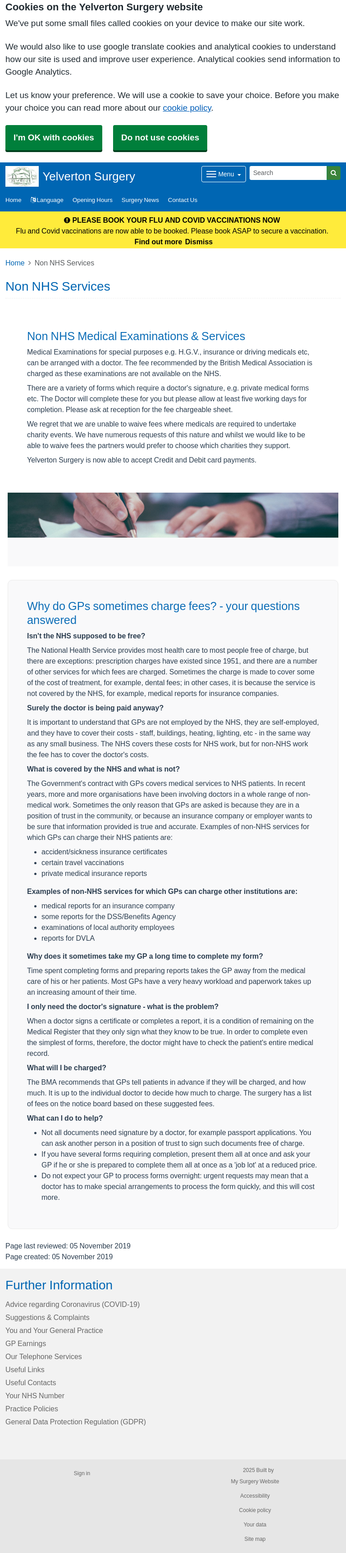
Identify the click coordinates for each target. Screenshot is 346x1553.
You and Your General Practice (54, 1330)
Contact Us (182, 200)
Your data (255, 1524)
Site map (254, 1539)
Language (47, 200)
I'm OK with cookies (54, 137)
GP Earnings (25, 1343)
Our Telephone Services (43, 1356)
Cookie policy (255, 1510)
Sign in (82, 1473)
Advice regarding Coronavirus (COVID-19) (72, 1304)
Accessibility (254, 1496)
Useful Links (25, 1369)
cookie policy (187, 107)
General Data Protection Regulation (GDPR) (75, 1421)
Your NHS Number (34, 1395)
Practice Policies (31, 1408)
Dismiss (199, 241)
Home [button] (13, 200)
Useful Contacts (30, 1382)
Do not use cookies (160, 137)
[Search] (288, 173)
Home (15, 262)
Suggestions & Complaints (47, 1317)
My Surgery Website (255, 1481)
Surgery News (140, 200)
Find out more (158, 241)
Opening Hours (93, 200)
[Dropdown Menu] (223, 174)
